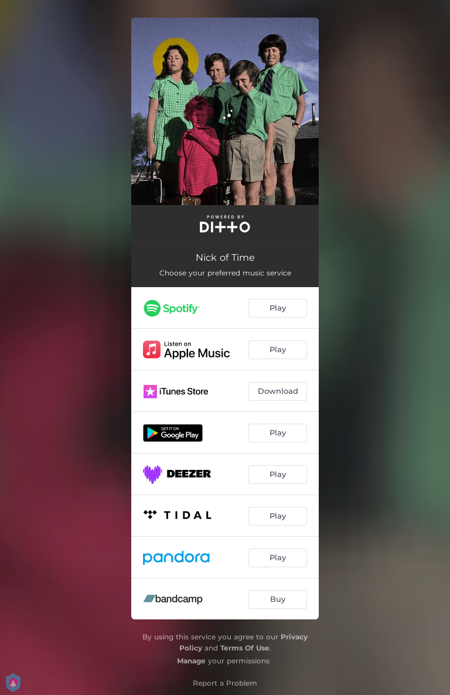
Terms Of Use (245, 647)
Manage (191, 660)
